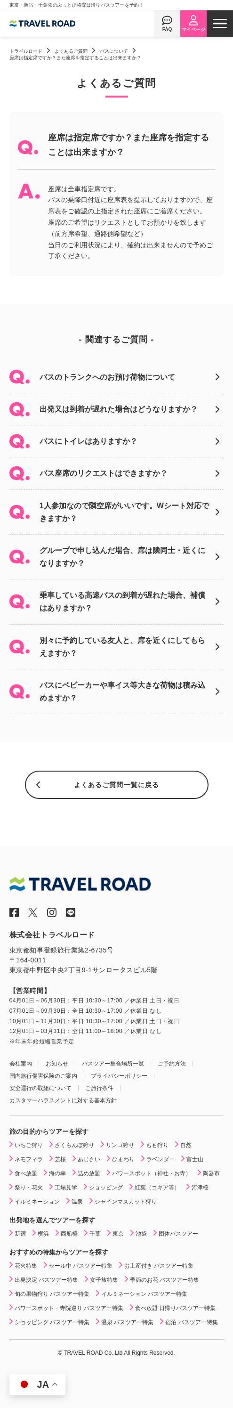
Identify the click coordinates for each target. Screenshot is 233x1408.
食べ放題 (26, 1173)
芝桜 (60, 1159)
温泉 (77, 1201)
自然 (186, 1145)
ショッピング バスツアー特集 (52, 1322)
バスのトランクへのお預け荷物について (107, 377)
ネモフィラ (29, 1159)
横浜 (43, 1233)
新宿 (20, 1233)
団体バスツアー (178, 1233)
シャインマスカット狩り (126, 1201)
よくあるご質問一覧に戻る (116, 785)
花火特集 (26, 1265)
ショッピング (106, 1187)
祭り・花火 (29, 1187)
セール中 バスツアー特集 (80, 1265)
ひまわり (123, 1159)
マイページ (193, 29)
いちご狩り (29, 1145)
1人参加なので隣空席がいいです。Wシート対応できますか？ (124, 512)
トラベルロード (25, 51)
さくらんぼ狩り (74, 1145)
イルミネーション (37, 1201)
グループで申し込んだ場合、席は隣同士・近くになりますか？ (122, 556)
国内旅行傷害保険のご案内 (43, 1076)
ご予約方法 (172, 1063)
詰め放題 (89, 1173)
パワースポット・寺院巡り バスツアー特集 (69, 1308)
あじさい (89, 1159)
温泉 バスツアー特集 (127, 1322)
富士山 (194, 1159)
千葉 (95, 1233)
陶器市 (211, 1173)
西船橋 (69, 1233)
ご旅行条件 (99, 1088)
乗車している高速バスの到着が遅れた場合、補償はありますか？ (122, 601)
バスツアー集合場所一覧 (113, 1063)
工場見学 (66, 1187)
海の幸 (57, 1173)
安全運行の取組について (40, 1088)
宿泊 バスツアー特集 (191, 1322)
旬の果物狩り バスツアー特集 (52, 1294)
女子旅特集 (104, 1280)
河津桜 (200, 1187)
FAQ (167, 29)
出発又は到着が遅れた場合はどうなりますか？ (119, 409)
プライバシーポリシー (119, 1076)
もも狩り (157, 1145)
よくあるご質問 (71, 51)
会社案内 (20, 1063)
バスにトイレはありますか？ (88, 441)
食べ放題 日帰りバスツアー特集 (175, 1308)
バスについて (114, 51)
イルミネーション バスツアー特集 (144, 1294)
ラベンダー (160, 1159)
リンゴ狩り (120, 1145)
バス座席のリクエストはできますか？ (104, 473)
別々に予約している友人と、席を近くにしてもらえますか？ (122, 646)
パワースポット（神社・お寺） (151, 1173)
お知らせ (57, 1063)
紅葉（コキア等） (157, 1187)
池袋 (141, 1233)
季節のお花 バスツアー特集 (164, 1280)
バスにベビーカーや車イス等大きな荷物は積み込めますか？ (122, 691)
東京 (118, 1233)
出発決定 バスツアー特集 (46, 1280)
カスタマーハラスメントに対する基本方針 (63, 1100)
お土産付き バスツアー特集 (158, 1265)
